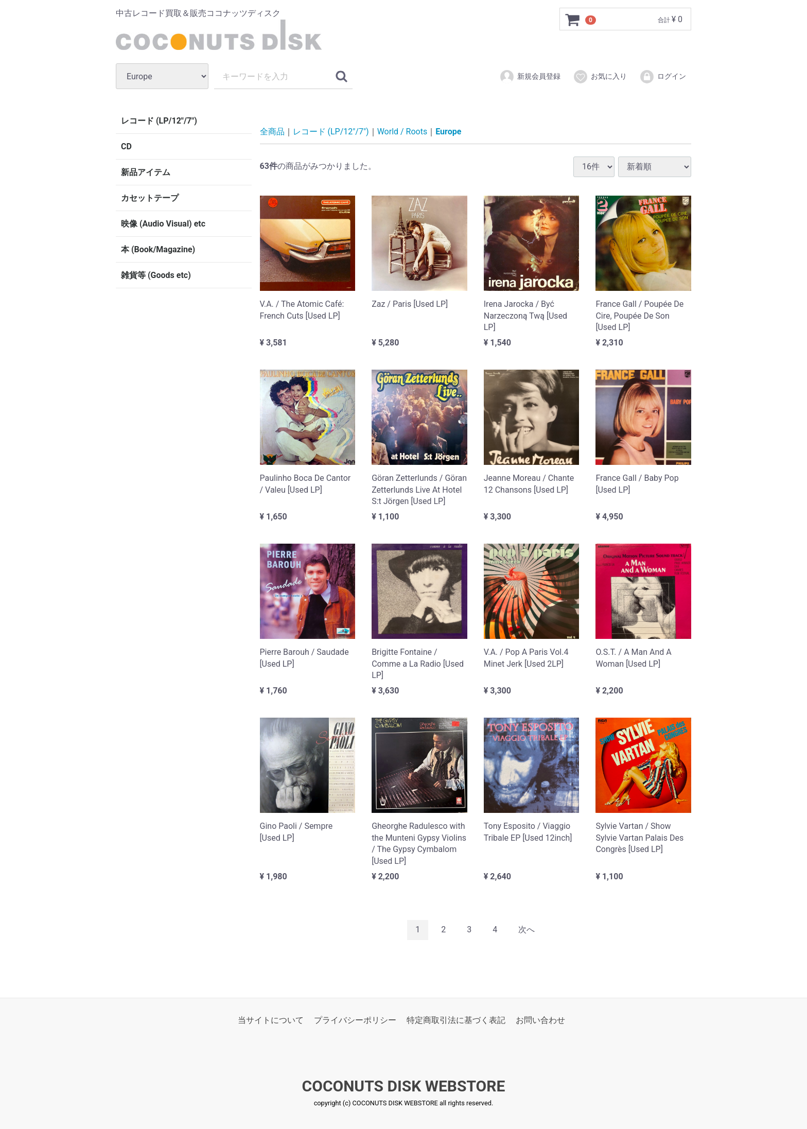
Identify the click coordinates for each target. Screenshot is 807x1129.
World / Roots (402, 131)
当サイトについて (271, 1019)
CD (126, 146)
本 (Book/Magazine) (158, 249)
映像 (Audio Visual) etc (163, 224)
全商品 (272, 131)
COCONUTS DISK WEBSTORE (403, 1086)
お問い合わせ (540, 1019)
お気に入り (600, 76)
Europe (448, 131)
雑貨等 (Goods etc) (156, 275)
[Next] (526, 929)
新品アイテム (145, 172)
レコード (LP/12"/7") (159, 121)
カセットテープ (150, 198)
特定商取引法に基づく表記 (456, 1019)
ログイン (662, 76)
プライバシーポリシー (355, 1019)
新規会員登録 (529, 76)
